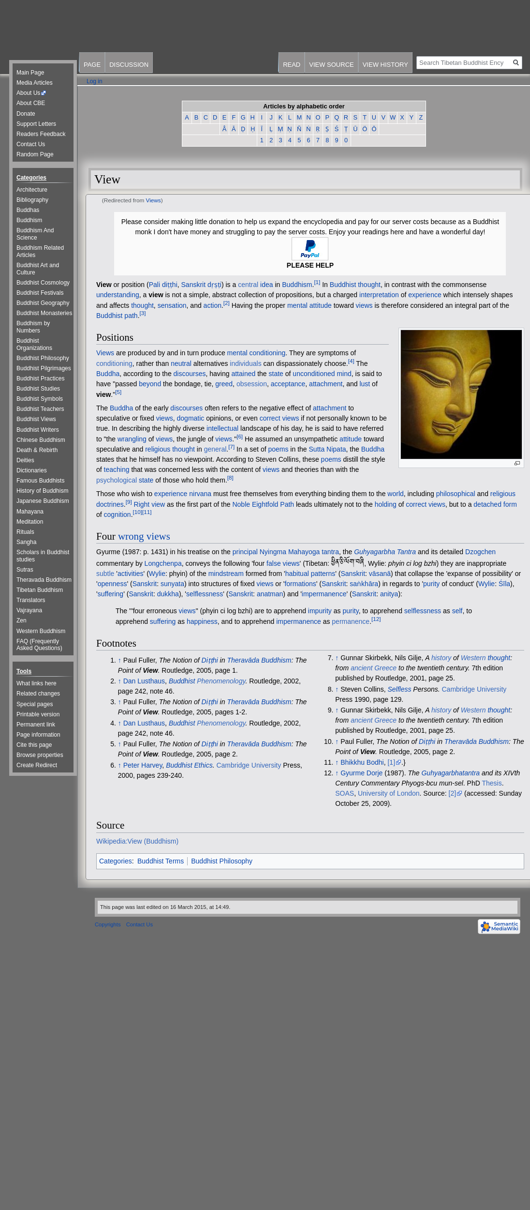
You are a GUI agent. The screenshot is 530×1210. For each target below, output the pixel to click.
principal (245, 552)
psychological (116, 480)
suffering (110, 594)
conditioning (114, 363)
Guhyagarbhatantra (450, 773)
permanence (350, 621)
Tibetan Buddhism (39, 590)
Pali (154, 284)
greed (224, 384)
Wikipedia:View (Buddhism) (137, 841)
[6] (239, 436)
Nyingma (273, 552)
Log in (95, 81)
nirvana (200, 494)
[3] (143, 313)
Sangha (26, 542)
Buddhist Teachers (40, 409)
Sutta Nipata (327, 449)
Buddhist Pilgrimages (43, 368)
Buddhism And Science (35, 234)
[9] (129, 502)
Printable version (37, 714)
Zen (21, 620)
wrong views (144, 536)
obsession (251, 384)
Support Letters (36, 124)
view (155, 295)
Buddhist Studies (38, 388)
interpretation (379, 295)
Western (473, 658)
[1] (317, 282)
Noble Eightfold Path (263, 504)
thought (142, 305)
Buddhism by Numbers (33, 327)
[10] (137, 512)
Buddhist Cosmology (43, 282)
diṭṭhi (169, 284)
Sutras (24, 569)
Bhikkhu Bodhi (362, 762)
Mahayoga (304, 552)
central (248, 284)
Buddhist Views (36, 419)
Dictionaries (31, 470)
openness (112, 584)
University (266, 765)
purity (431, 584)
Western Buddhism (40, 631)
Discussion (128, 64)
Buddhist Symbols (39, 398)
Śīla (504, 584)
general (215, 449)
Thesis (491, 783)
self (457, 611)
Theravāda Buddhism (259, 660)
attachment (325, 384)
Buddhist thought (355, 284)
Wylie (157, 573)
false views (282, 563)
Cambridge (232, 765)
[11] (146, 512)
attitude (320, 305)
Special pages (34, 704)
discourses (190, 374)
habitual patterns (310, 573)
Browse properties (39, 755)
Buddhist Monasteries (44, 313)
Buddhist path (117, 315)
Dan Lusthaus (144, 681)
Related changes (38, 693)
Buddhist (182, 681)
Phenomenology (221, 681)
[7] (231, 446)
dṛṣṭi (214, 284)
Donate (25, 113)
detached (487, 504)
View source (331, 64)
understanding (117, 295)
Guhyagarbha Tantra (385, 552)
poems (278, 449)
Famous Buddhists (40, 480)
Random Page (35, 154)
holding (386, 504)
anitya (389, 594)
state (276, 374)
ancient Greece (374, 668)
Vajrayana (29, 610)
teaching (117, 469)
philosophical (455, 494)
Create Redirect (36, 765)
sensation (172, 305)
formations (300, 584)
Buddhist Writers (37, 429)
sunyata (172, 584)
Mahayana (30, 511)
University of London (389, 793)
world (395, 494)
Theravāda (243, 702)
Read (291, 64)
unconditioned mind (322, 374)
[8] (230, 477)
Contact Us (30, 144)
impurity (320, 611)
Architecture (31, 189)
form (510, 504)
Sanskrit (193, 284)
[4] (351, 361)
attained (243, 374)
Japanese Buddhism (42, 501)
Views (153, 200)
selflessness (204, 594)
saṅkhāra (364, 584)
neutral (181, 363)
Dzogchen (480, 552)
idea (266, 284)
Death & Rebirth (37, 450)
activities (131, 573)
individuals (245, 363)
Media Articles (34, 82)
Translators (30, 600)
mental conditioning (256, 353)
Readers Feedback (40, 134)
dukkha (168, 594)
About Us (28, 93)
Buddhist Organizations (34, 344)
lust (364, 384)
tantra (330, 552)
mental (297, 305)
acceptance (288, 384)
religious (157, 449)
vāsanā (380, 573)
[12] (376, 619)
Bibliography (32, 200)
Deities (25, 460)
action (212, 305)
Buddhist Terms (160, 861)
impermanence (324, 594)
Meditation (29, 521)
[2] (226, 303)
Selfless (399, 689)
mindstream (226, 573)
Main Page (30, 72)
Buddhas (27, 210)
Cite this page (34, 744)
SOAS (344, 793)
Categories (115, 861)
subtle (105, 573)
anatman (270, 594)
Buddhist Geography (42, 303)
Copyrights (107, 924)
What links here (36, 683)
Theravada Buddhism (44, 579)
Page (92, 64)
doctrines (110, 504)
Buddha (107, 374)
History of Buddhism (42, 490)
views (364, 305)
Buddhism (297, 284)
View (104, 284)
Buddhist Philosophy (221, 861)
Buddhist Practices (40, 378)
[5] (118, 392)
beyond (150, 384)
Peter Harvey (142, 765)
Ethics (203, 765)
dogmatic (191, 418)
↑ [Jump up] (119, 660)
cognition (117, 514)
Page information (38, 734)
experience (425, 295)
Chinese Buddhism (40, 440)
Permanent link (35, 724)
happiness (202, 621)
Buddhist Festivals (39, 292)
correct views (279, 418)
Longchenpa (163, 563)
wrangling (132, 438)
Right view (149, 504)
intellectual (222, 428)
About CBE (30, 103)
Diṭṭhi (210, 660)
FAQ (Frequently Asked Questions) (39, 645)
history (441, 658)
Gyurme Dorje (361, 773)
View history (385, 64)
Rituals (25, 532)
